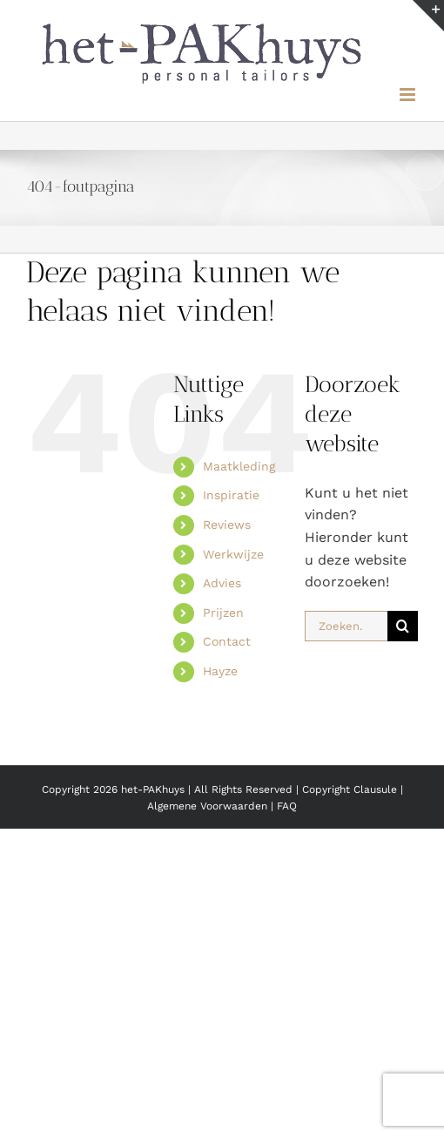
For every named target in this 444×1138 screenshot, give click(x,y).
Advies (222, 583)
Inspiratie (231, 495)
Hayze (220, 671)
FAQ (287, 806)
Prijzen (223, 613)
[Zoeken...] (346, 626)
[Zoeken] (402, 626)
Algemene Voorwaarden (209, 806)
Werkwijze (233, 554)
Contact (227, 641)
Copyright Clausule (349, 789)
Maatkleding (239, 466)
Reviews (227, 525)
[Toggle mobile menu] (409, 94)
